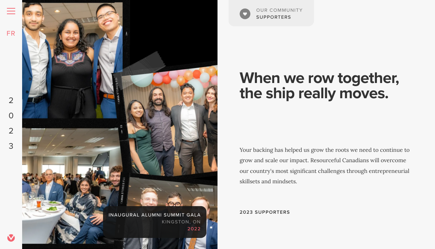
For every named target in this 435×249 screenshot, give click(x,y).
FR (11, 33)
